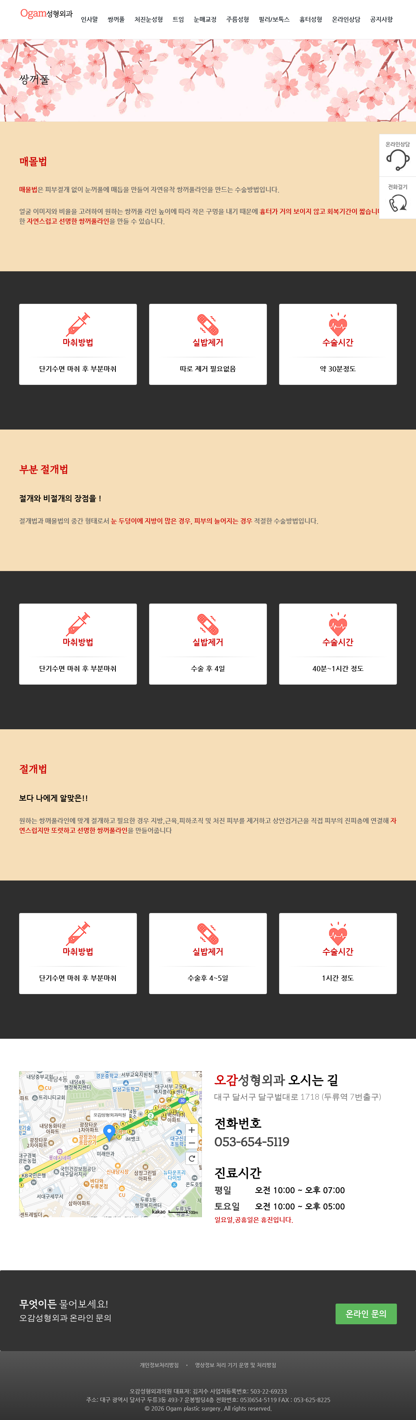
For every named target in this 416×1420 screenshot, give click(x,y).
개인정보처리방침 (159, 1364)
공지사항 (381, 19)
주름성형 (237, 19)
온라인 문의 (366, 1307)
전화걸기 (398, 193)
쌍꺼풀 (116, 19)
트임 (178, 19)
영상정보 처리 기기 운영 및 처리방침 (235, 1364)
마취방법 (78, 342)
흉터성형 (310, 19)
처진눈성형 (148, 19)
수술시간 (338, 342)
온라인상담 (346, 19)
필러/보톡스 (274, 19)
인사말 (89, 19)
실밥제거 (208, 342)
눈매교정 (205, 19)
